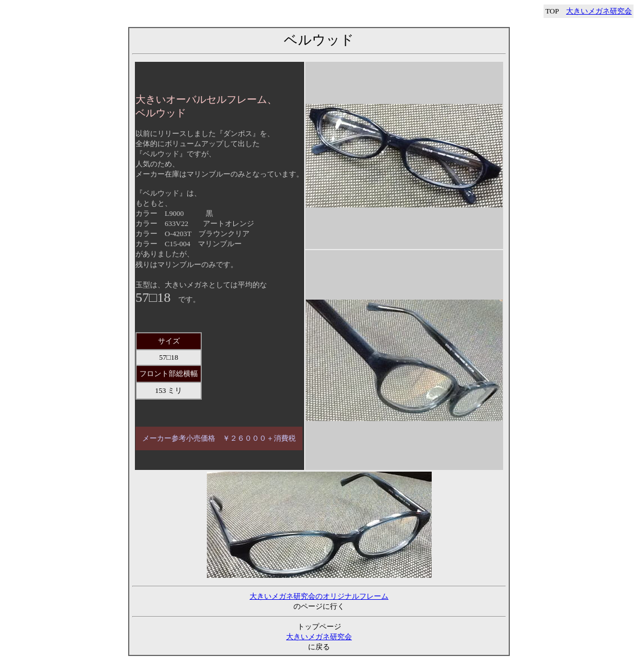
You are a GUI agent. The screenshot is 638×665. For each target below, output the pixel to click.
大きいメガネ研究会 (599, 11)
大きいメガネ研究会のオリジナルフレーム (319, 596)
